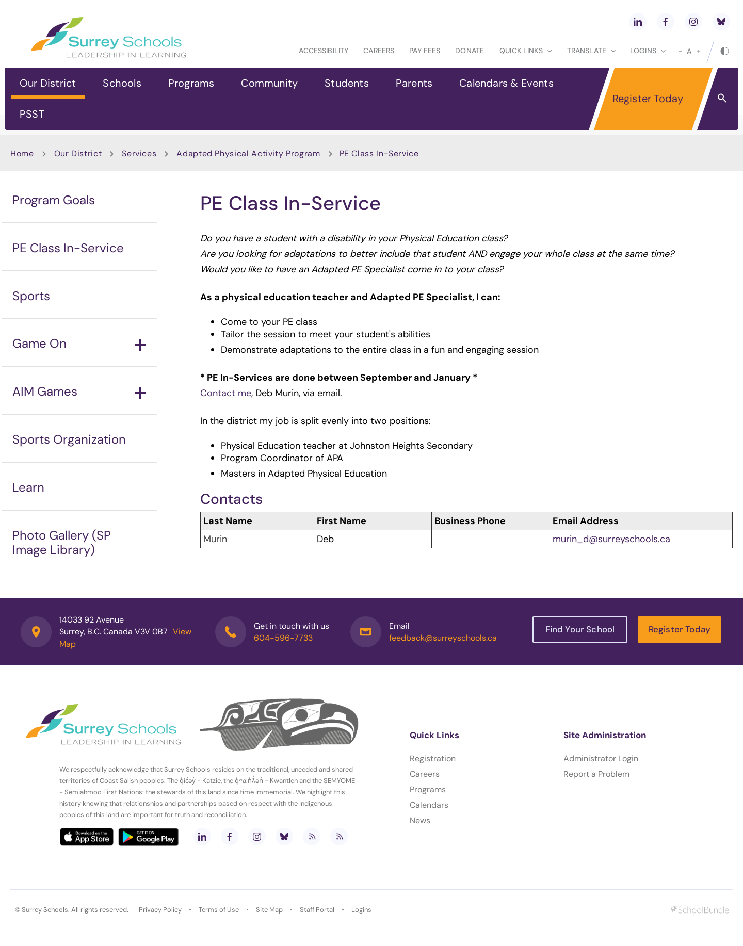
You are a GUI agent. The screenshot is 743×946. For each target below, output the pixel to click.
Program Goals (53, 200)
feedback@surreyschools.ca (443, 637)
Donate (469, 50)
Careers (378, 50)
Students (347, 83)
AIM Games (79, 391)
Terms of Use (219, 909)
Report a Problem (596, 774)
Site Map (269, 909)
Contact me (225, 393)
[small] (680, 51)
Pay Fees (424, 50)
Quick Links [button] (525, 50)
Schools (122, 83)
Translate (591, 50)
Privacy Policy (160, 909)
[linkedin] (638, 21)
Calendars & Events (506, 83)
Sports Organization (69, 439)
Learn (28, 487)
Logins (361, 909)
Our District (48, 83)
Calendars (429, 805)
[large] (698, 51)
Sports (31, 296)
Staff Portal (317, 909)
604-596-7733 (283, 637)
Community (269, 83)
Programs (191, 83)
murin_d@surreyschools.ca (611, 539)
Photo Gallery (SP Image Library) (61, 542)
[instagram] (693, 21)
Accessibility (323, 50)
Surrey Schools (45, 909)
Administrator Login (600, 758)
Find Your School (580, 629)
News (420, 820)
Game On (79, 343)
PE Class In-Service (68, 248)
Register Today (648, 98)
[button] (722, 97)
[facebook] (665, 21)
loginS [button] (648, 50)
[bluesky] (721, 21)
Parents (414, 83)
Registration (433, 758)
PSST (32, 114)
